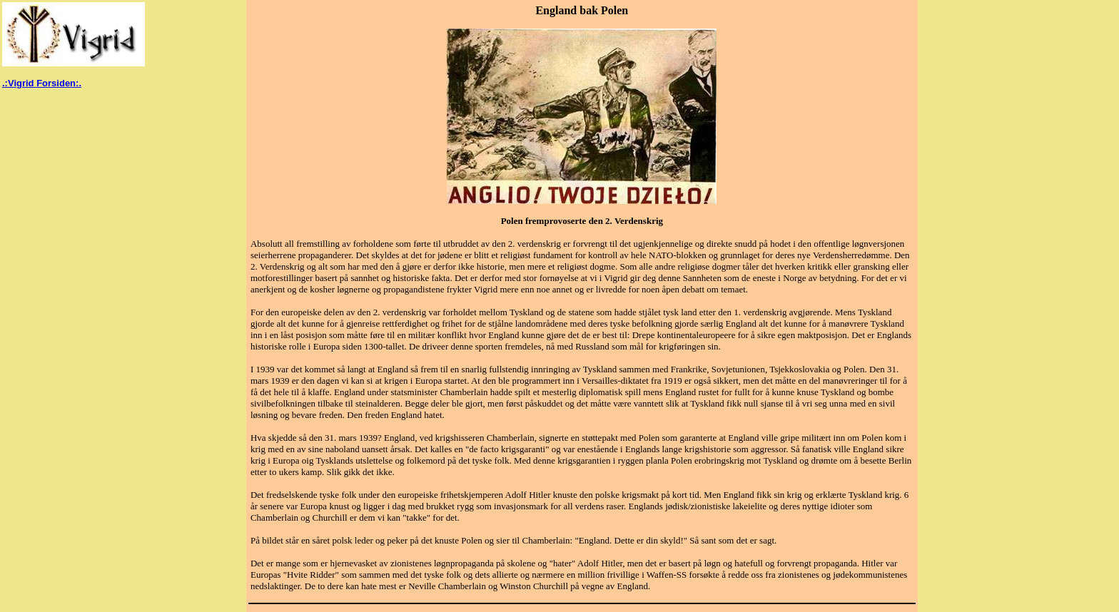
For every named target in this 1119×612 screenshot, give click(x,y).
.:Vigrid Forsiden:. (41, 83)
